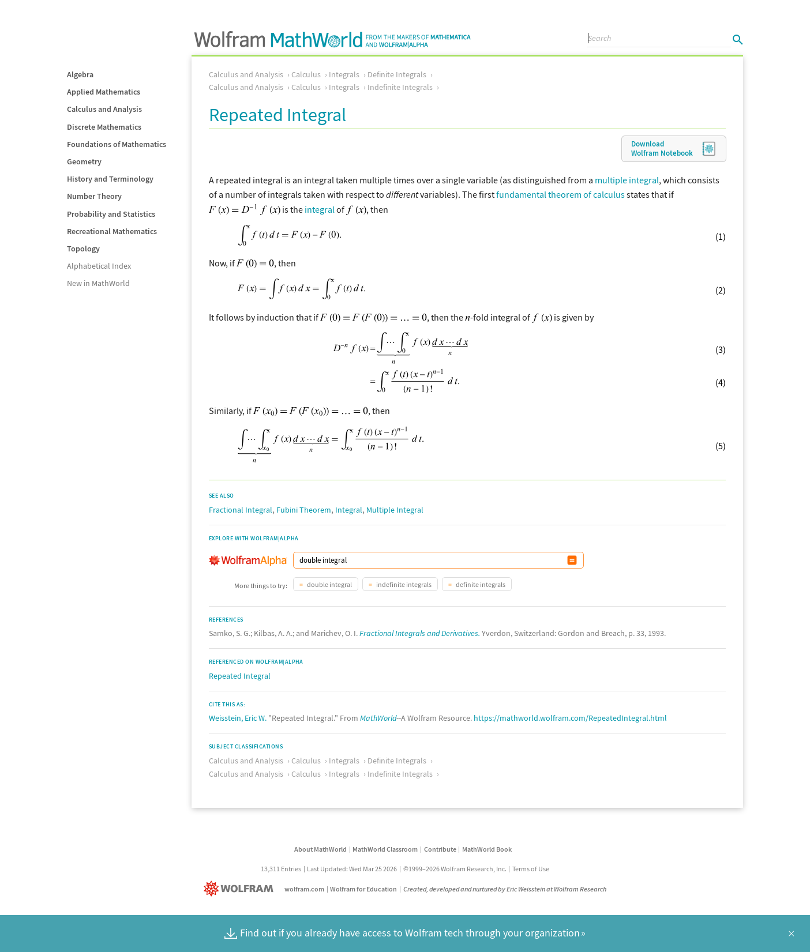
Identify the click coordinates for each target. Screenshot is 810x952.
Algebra (80, 74)
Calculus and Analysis (104, 109)
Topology (83, 248)
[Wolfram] (241, 889)
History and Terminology (110, 179)
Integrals (344, 74)
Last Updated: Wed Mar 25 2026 (352, 868)
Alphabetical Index (99, 266)
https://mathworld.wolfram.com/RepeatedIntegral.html (570, 718)
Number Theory (94, 196)
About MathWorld (320, 849)
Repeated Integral (240, 676)
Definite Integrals (396, 74)
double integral (329, 584)
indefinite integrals (403, 584)
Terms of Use (530, 868)
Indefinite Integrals (400, 87)
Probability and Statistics (111, 214)
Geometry (84, 161)
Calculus (306, 74)
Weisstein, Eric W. (238, 718)
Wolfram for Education (363, 889)
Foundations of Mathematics (116, 144)
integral (320, 209)
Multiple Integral (394, 510)
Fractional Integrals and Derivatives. (419, 633)
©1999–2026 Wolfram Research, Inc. (455, 868)
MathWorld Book (487, 849)
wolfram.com (304, 889)
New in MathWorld (98, 283)
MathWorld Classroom (385, 849)
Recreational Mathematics (112, 231)
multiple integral (627, 180)
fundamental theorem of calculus (560, 194)
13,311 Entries (281, 868)
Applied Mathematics (103, 91)
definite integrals (480, 584)
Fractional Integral (240, 510)
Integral (348, 510)
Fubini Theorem (303, 510)
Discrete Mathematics (104, 127)
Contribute (440, 849)
